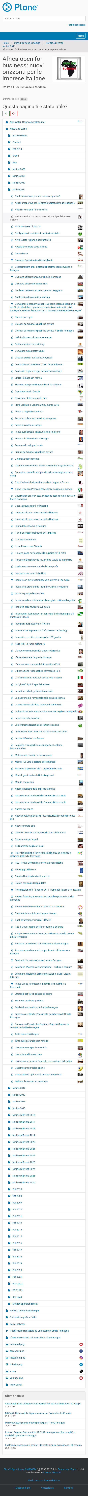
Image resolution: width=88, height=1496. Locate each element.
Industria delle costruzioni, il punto (48, 607)
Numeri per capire (48, 317)
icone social (15, 1384)
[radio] (6, 113)
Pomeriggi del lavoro (48, 870)
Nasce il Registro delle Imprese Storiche (48, 788)
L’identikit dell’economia (48, 458)
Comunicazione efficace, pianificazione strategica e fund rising (46, 474)
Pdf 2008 (17, 1196)
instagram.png (46, 1358)
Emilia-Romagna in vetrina (48, 378)
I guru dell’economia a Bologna (48, 526)
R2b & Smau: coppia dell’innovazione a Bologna (48, 926)
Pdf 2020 (17, 1270)
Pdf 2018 (17, 1256)
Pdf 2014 (17, 149)
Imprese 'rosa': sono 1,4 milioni (48, 574)
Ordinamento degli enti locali (48, 846)
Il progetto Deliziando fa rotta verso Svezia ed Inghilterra (48, 560)
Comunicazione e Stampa (27, 43)
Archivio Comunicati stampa (24, 1310)
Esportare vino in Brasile (48, 392)
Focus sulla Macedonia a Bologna (48, 439)
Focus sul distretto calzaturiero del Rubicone (48, 432)
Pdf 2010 (17, 1209)
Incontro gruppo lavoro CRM (48, 593)
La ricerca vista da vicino (48, 718)
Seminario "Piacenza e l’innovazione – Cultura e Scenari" (48, 967)
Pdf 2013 (17, 1189)
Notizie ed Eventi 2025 (23, 1175)
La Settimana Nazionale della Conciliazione (48, 725)
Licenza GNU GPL (52, 1472)
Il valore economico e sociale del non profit (48, 567)
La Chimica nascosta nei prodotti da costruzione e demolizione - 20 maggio (43, 1445)
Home (5, 43)
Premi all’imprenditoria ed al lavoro (48, 876)
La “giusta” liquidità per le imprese (48, 685)
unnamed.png (46, 1344)
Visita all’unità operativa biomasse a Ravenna (48, 1074)
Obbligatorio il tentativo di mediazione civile (48, 234)
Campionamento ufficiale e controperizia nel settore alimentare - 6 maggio (43, 1403)
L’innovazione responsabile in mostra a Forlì (48, 664)
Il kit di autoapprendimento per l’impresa (48, 532)
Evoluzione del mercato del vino (48, 398)
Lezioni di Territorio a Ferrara (48, 738)
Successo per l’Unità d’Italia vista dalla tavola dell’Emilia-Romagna (46, 1015)
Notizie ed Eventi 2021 (23, 1148)
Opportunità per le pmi (48, 840)
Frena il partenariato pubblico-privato (48, 452)
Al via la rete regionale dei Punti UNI (48, 240)
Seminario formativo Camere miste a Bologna (48, 961)
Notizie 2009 (18, 176)
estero (23, 99)
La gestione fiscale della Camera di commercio (48, 705)
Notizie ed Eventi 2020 (23, 1142)
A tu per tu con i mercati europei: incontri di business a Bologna (46, 952)
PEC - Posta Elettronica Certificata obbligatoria (48, 863)
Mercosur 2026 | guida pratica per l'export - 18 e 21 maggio (35, 1422)
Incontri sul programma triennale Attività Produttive (48, 587)
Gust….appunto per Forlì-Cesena (48, 505)
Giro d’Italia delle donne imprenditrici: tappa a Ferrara (48, 483)
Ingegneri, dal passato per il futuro (48, 624)
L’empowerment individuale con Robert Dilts (48, 651)
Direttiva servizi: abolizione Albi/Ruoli (48, 358)
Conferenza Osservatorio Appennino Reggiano (48, 290)
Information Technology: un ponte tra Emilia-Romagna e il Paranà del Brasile (46, 615)
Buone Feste (48, 254)
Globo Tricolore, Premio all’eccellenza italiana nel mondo (48, 489)
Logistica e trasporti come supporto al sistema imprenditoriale (46, 746)
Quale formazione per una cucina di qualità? (48, 197)
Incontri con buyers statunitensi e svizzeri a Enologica (48, 579)
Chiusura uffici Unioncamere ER (48, 284)
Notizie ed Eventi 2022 (23, 1155)
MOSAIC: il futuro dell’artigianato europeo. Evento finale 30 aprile (38, 1413)
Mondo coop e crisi (48, 782)
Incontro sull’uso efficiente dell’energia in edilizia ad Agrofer (48, 601)
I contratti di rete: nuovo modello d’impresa (48, 513)
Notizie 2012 (18, 1088)
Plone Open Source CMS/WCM (20, 1469)
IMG (14, 162)
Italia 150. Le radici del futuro (48, 643)
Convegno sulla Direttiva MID (48, 351)
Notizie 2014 (18, 1101)
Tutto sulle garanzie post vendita (48, 1040)
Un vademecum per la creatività (48, 1048)
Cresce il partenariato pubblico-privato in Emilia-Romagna (48, 330)
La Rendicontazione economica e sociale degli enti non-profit (48, 712)
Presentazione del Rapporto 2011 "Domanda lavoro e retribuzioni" (48, 889)
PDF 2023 (17, 1290)
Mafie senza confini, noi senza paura (48, 755)
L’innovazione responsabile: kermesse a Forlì (48, 670)
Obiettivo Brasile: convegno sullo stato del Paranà (48, 832)
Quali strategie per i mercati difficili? (48, 920)
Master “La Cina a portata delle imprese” (48, 762)
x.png (46, 1371)
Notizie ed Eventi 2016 (23, 1115)
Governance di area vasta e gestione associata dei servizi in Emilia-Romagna (46, 497)
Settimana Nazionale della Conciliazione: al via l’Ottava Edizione (46, 975)
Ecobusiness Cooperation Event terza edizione (48, 364)
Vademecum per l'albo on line (48, 1068)
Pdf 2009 (17, 1202)
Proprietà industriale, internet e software (48, 914)
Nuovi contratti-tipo (48, 826)
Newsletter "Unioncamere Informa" (46, 121)
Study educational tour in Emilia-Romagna (48, 1008)
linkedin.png (46, 1364)
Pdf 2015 (17, 1236)
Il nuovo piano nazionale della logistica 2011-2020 (48, 553)
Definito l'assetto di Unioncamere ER (48, 337)
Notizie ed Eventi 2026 (23, 1182)
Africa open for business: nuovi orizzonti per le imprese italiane (46, 218)
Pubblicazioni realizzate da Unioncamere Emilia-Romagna (39, 1330)
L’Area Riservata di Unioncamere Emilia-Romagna (34, 1337)
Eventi (15, 155)
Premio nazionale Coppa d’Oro (48, 883)
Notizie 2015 (18, 1108)
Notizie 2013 (18, 1094)
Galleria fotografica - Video (23, 1317)
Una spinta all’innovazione (48, 1055)
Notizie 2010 (18, 182)
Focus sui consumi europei (48, 424)
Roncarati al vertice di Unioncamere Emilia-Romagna (48, 944)
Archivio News (19, 135)
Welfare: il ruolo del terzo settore (48, 1081)
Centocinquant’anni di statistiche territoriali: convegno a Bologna (46, 268)
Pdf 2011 (17, 1216)
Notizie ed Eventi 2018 (23, 1128)
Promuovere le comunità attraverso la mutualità (48, 907)
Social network (17, 1324)
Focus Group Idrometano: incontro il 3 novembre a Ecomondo (46, 985)
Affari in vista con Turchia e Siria (48, 209)
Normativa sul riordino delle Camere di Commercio (48, 796)
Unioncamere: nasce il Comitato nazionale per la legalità (48, 1061)
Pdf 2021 (17, 1276)
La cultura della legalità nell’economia (48, 691)
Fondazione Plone (67, 1469)
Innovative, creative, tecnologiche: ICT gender (48, 638)
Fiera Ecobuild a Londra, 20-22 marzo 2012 (48, 404)
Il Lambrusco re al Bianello (48, 546)
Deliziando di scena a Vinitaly (48, 345)
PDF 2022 (17, 1283)
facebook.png (46, 1351)
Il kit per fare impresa (48, 540)
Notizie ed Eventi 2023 (23, 1162)
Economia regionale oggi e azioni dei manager (48, 371)
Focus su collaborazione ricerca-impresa (48, 419)
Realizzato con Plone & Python (44, 1480)
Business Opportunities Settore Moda (48, 259)
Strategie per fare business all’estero (48, 994)
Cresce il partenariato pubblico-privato (48, 324)
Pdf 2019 (17, 1263)
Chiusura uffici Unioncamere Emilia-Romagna (48, 277)
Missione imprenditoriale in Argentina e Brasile (48, 768)
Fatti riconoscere (77, 25)
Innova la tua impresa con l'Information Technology (48, 631)
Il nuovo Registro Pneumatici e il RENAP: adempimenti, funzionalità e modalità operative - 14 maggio (40, 1434)
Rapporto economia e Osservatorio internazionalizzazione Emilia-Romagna (46, 935)
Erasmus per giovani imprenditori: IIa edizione (48, 385)
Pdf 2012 (17, 1223)
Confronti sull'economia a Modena (48, 297)
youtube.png (46, 1378)
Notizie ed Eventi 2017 (23, 1121)
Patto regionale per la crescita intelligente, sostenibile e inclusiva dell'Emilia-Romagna (46, 854)
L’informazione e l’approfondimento (48, 657)
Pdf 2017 (17, 1250)
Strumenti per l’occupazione (48, 1001)
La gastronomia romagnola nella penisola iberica (48, 698)
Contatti (16, 142)
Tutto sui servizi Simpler (48, 1033)
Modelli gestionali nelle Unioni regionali (48, 775)
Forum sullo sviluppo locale (48, 445)
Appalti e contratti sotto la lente (48, 247)
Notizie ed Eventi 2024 (23, 1169)
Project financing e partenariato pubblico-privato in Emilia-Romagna (46, 898)
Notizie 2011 (8, 46)
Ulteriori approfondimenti (25, 1303)
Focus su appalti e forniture (48, 411)
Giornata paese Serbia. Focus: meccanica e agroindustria (48, 466)
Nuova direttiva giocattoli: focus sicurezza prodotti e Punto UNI (46, 817)
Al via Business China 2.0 (48, 227)
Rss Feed (17, 1297)
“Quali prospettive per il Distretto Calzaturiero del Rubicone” (48, 202)
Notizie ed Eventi (54, 43)
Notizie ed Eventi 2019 (23, 1135)
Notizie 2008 (18, 169)
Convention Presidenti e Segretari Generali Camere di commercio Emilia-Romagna (46, 1025)
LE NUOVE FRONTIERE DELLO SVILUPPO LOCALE (40, 731)
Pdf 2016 (17, 1243)
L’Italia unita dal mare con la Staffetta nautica (48, 677)
